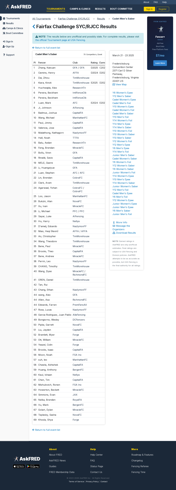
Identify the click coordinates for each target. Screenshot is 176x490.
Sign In (149, 9)
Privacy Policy (92, 481)
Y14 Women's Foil (122, 120)
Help (164, 2)
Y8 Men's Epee (120, 148)
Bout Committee (121, 8)
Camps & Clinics (80, 8)
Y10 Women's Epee (123, 106)
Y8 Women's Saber (123, 169)
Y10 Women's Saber (123, 134)
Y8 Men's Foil (119, 196)
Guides (52, 466)
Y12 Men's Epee (121, 144)
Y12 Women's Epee (123, 200)
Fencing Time (138, 472)
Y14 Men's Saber (122, 127)
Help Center (96, 454)
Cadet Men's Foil (121, 103)
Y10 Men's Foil (120, 117)
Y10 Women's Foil (122, 130)
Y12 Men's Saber (121, 96)
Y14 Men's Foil (120, 151)
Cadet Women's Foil (123, 110)
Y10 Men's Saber (121, 137)
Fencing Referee (140, 466)
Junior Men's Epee (122, 207)
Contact (103, 481)
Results (100, 8)
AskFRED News (57, 460)
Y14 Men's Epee (121, 123)
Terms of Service (76, 481)
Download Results (124, 232)
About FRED (55, 454)
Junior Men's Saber (123, 155)
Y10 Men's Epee (121, 179)
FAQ (156, 2)
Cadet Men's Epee (122, 193)
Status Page (96, 466)
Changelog (137, 460)
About (146, 2)
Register (163, 9)
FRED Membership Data (61, 472)
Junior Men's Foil (122, 214)
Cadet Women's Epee (124, 99)
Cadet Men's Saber (123, 113)
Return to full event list (46, 47)
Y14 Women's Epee (123, 176)
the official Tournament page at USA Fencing (60, 40)
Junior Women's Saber (125, 186)
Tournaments (55, 8)
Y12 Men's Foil (120, 189)
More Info (119, 222)
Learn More (160, 63)
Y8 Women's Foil (121, 162)
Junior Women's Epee (124, 203)
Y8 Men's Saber (121, 210)
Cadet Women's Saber (124, 158)
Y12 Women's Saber (123, 165)
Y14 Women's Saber (123, 182)
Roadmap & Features (142, 454)
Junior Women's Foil (123, 172)
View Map (119, 84)
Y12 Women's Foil (122, 141)
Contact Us (96, 472)
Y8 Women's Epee (122, 92)
